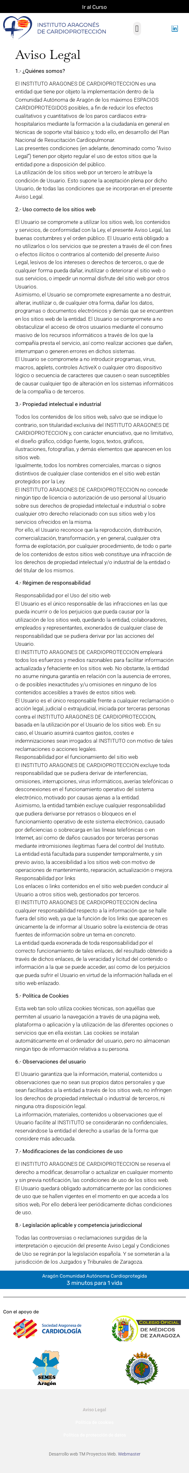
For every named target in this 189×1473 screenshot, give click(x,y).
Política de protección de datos (94, 1435)
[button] (137, 29)
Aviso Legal (94, 1409)
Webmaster (129, 1454)
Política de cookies (94, 1422)
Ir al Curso (94, 7)
